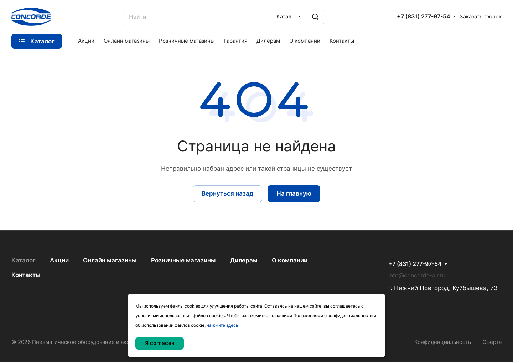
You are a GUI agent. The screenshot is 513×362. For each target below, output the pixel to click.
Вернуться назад (227, 193)
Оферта (492, 342)
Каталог (23, 260)
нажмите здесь (222, 325)
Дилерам (244, 260)
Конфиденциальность (442, 342)
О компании (289, 260)
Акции (59, 260)
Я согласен (160, 343)
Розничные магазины (183, 260)
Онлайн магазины (110, 260)
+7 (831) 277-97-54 (423, 17)
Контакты (26, 274)
